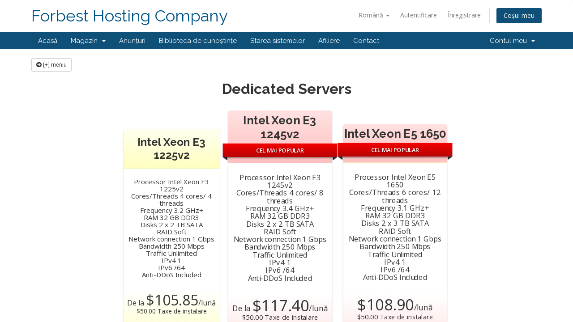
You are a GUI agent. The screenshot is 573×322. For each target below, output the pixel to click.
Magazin (88, 41)
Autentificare (418, 15)
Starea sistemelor (277, 41)
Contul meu (512, 41)
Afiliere (329, 41)
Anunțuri (132, 41)
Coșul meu (519, 15)
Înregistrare (464, 15)
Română (374, 15)
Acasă (47, 41)
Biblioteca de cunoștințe (198, 41)
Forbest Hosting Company (129, 15)
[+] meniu (51, 64)
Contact (366, 41)
